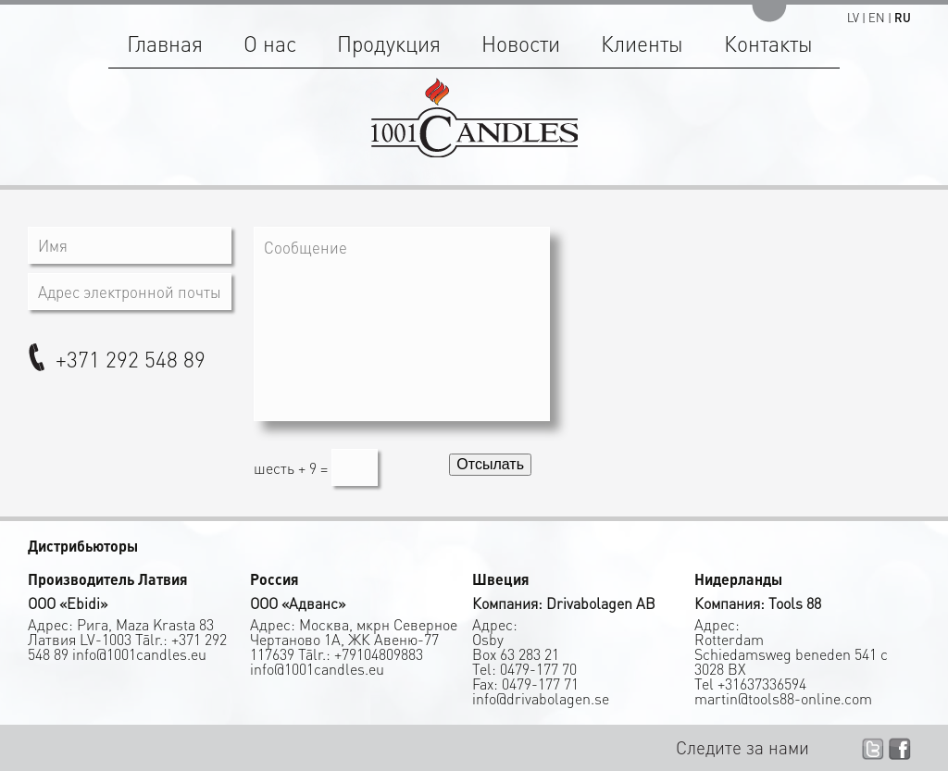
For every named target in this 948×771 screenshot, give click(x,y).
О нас (269, 43)
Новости (520, 43)
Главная (165, 43)
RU (902, 17)
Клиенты (642, 43)
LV (853, 17)
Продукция (389, 43)
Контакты (768, 43)
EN (876, 17)
